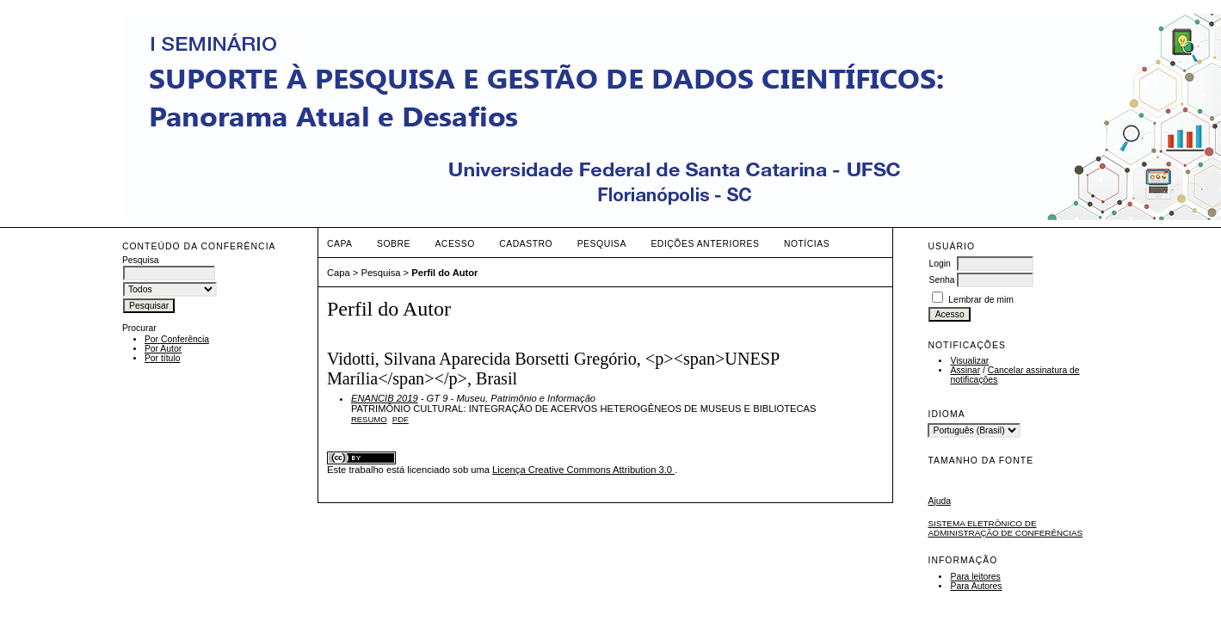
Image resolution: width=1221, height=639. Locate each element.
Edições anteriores (705, 244)
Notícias (806, 244)
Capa (340, 244)
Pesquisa (601, 244)
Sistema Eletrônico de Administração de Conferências (1005, 528)
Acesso (454, 244)
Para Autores (976, 586)
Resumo (369, 419)
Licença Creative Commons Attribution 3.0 (583, 469)
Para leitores (975, 576)
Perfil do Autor (444, 272)
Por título (163, 358)
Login (939, 263)
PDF (400, 419)
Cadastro (525, 244)
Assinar (965, 370)
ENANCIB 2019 (384, 398)
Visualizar (969, 361)
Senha (941, 280)
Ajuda (939, 501)
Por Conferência (177, 339)
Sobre (393, 244)
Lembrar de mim (981, 299)
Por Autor (163, 348)
